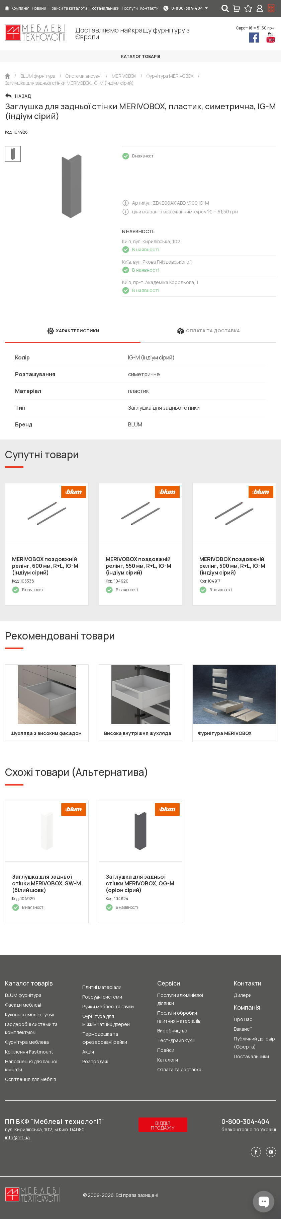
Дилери (243, 995)
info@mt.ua (17, 1137)
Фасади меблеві (23, 1005)
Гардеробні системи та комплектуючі (31, 1028)
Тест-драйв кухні (176, 1040)
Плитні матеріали (101, 987)
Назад (23, 96)
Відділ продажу (163, 1125)
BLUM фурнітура (23, 995)
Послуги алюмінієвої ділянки (180, 999)
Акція (88, 1051)
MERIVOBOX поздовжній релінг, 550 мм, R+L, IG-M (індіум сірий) (138, 565)
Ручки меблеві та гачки (108, 1006)
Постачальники (251, 1056)
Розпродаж (95, 1061)
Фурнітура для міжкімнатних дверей (106, 1020)
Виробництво (172, 1030)
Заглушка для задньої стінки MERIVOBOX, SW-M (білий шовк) (46, 883)
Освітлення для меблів (30, 1079)
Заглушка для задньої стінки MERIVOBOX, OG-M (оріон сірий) (140, 883)
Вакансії (243, 1029)
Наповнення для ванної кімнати (31, 1065)
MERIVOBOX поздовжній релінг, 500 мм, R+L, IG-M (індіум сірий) (232, 565)
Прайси (165, 1050)
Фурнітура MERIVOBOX (225, 733)
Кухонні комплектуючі (29, 1014)
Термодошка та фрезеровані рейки (104, 1038)
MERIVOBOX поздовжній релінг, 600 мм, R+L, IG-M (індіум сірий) (45, 565)
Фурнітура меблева (27, 1042)
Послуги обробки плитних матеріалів (178, 1017)
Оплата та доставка (179, 1069)
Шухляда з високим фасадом (46, 733)
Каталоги (167, 1060)
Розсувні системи (102, 997)
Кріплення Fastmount (29, 1051)
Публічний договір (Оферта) (254, 1042)
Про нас (243, 1019)
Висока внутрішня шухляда (137, 733)
